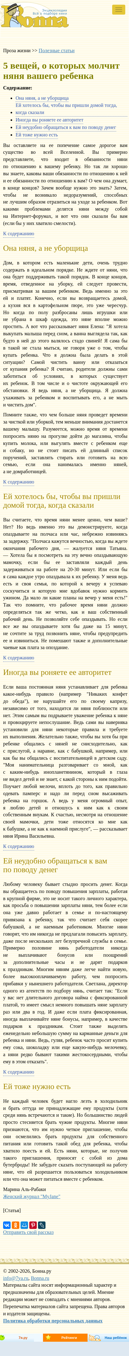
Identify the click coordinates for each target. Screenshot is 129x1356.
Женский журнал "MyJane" (31, 1196)
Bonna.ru (40, 1278)
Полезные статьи (56, 50)
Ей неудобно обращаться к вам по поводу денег (66, 127)
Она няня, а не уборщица (42, 98)
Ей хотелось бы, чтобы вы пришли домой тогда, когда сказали (66, 109)
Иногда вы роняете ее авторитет (49, 119)
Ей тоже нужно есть (37, 134)
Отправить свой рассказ (28, 1232)
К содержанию (18, 233)
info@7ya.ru (15, 1278)
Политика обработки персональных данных (53, 1320)
